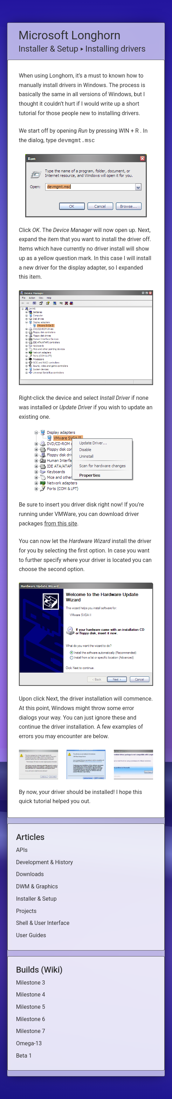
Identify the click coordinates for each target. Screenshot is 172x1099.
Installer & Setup (48, 49)
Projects (26, 911)
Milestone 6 (30, 1019)
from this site (60, 523)
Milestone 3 (30, 982)
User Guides (31, 935)
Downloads (30, 874)
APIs (22, 850)
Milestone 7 (30, 1031)
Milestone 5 (30, 1007)
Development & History (44, 862)
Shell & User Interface (43, 923)
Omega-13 (29, 1043)
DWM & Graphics (37, 886)
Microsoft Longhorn (70, 35)
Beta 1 (24, 1055)
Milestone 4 (30, 994)
